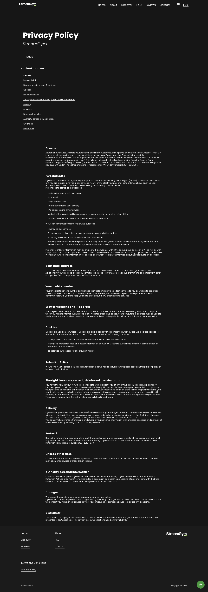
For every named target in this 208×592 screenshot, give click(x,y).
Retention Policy (31, 94)
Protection (28, 109)
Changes (28, 123)
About (113, 5)
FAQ (139, 5)
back (29, 57)
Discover (126, 5)
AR (178, 4)
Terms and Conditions (33, 563)
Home (102, 5)
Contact (165, 5)
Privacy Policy (28, 569)
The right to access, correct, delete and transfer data (49, 99)
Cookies (27, 89)
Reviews (151, 5)
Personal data (30, 80)
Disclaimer (28, 128)
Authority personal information (38, 119)
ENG (185, 5)
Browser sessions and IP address (39, 85)
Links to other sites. (32, 114)
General (27, 75)
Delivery (27, 104)
